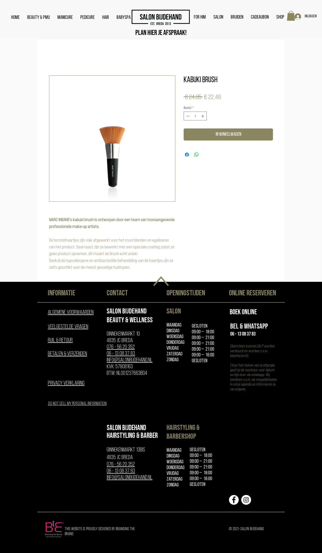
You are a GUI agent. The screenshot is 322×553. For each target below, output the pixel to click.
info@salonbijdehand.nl (129, 360)
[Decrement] (187, 116)
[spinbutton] (195, 116)
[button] (291, 16)
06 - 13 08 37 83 (121, 354)
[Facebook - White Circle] (234, 500)
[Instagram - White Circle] (246, 500)
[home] (161, 17)
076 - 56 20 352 (121, 347)
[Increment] (203, 116)
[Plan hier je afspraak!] (161, 32)
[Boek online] (243, 312)
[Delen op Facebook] (187, 155)
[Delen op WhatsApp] (196, 155)
